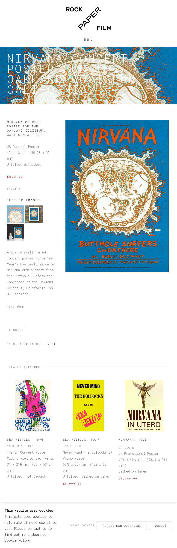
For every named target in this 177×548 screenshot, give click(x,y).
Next (51, 344)
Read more (15, 306)
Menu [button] (88, 38)
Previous (34, 344)
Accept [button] (160, 525)
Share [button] (18, 329)
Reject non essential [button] (122, 525)
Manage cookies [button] (81, 525)
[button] (15, 221)
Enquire (14, 188)
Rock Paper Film (88, 18)
